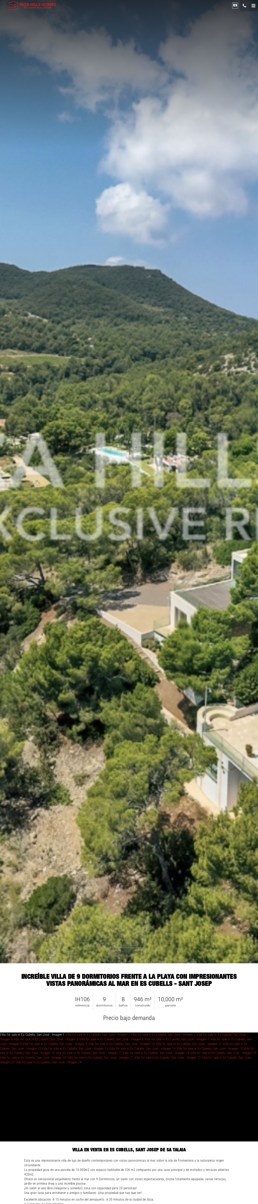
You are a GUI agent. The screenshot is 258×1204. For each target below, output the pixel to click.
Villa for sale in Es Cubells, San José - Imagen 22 (167, 1058)
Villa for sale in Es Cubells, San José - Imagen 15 (209, 1048)
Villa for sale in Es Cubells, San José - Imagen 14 (142, 1048)
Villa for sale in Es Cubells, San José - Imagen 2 (98, 1035)
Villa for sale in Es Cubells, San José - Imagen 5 (46, 1039)
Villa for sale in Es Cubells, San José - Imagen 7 (177, 1039)
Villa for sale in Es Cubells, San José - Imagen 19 (223, 1053)
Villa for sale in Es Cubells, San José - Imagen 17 (89, 1053)
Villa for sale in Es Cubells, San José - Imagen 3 (163, 1035)
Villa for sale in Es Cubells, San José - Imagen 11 (189, 1044)
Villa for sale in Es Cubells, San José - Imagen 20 (33, 1058)
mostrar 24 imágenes (129, 951)
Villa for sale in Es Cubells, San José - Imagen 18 (156, 1053)
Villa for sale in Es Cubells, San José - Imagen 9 (55, 1044)
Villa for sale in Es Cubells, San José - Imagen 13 (75, 1048)
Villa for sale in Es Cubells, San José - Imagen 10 (121, 1044)
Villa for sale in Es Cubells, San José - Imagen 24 (48, 1062)
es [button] (235, 5)
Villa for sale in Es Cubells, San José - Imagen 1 (128, 1048)
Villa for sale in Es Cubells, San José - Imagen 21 (100, 1058)
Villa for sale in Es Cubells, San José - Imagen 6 (111, 1039)
